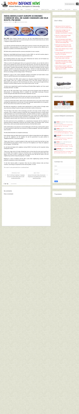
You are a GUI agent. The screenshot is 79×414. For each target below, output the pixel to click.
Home (3, 9)
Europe (53, 9)
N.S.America (28, 9)
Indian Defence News (22, 22)
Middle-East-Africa (45, 9)
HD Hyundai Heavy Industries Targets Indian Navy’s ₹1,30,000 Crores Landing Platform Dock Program (63, 62)
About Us (75, 9)
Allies (22, 9)
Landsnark (58, 135)
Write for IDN (67, 9)
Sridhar (58, 122)
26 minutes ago (65, 126)
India (9, 9)
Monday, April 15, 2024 (9, 22)
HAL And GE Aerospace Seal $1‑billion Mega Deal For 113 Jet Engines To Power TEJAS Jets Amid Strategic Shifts (64, 41)
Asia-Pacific (36, 9)
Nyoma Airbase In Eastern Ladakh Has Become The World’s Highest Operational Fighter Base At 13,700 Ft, (64, 67)
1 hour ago (71, 132)
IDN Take (60, 9)
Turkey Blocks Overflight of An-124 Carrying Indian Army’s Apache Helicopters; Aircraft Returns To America (63, 32)
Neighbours (15, 9)
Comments (14, 183)
